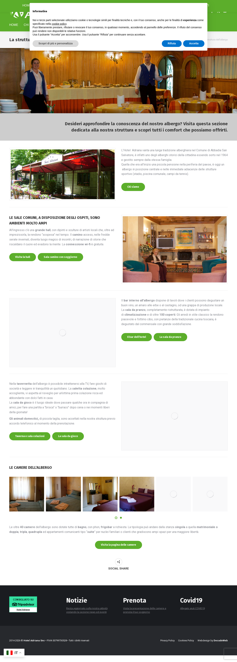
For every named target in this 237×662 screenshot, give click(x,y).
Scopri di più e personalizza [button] (56, 43)
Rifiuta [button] (172, 43)
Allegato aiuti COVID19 (192, 618)
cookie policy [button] (59, 23)
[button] (116, 528)
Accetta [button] (193, 43)
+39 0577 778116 (20, 3)
